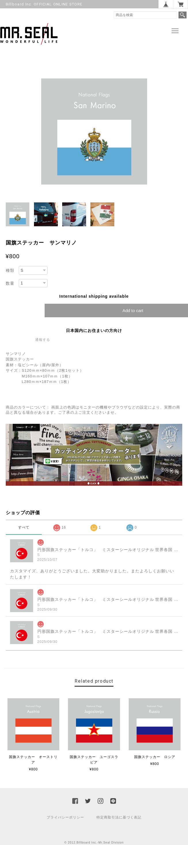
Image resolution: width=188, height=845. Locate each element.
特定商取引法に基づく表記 (118, 819)
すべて (23, 529)
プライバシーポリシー (65, 819)
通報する (42, 341)
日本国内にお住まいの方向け (94, 332)
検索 (182, 15)
